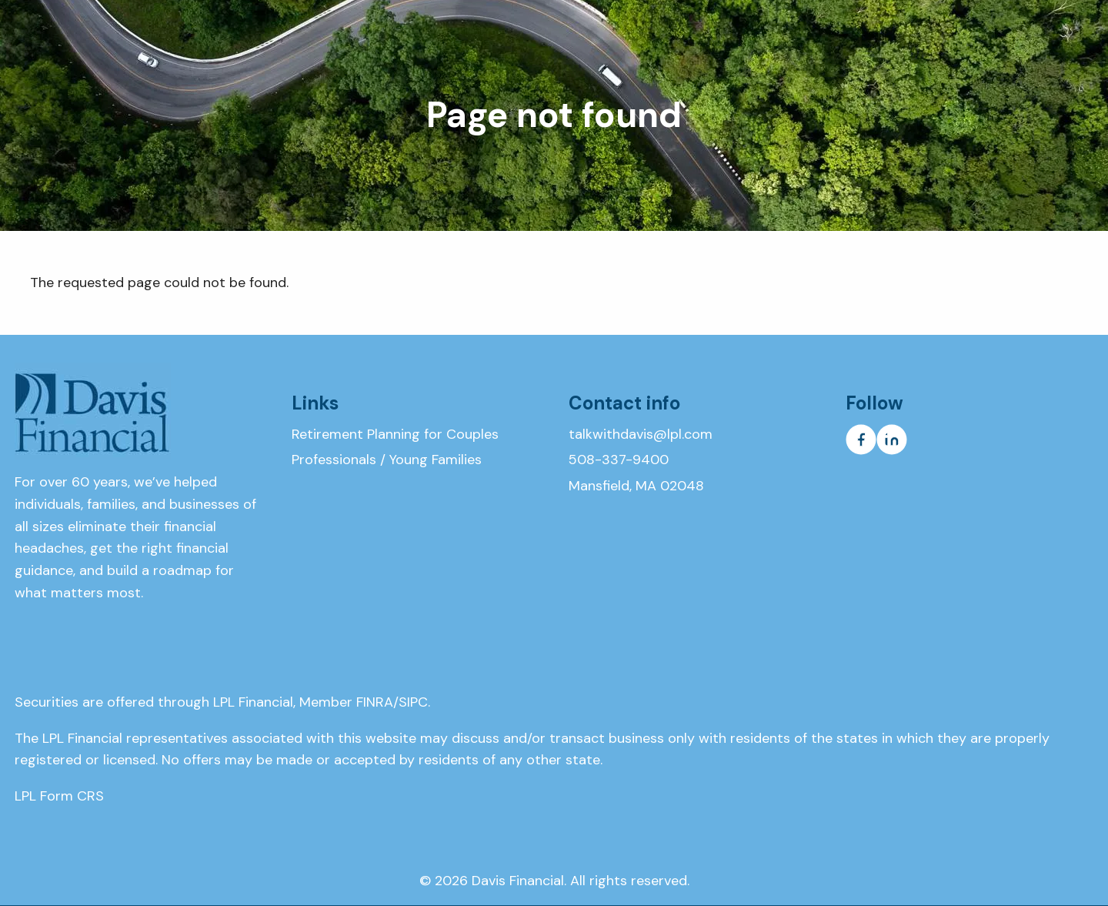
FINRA (374, 702)
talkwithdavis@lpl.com (641, 434)
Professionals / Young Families (387, 459)
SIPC (413, 702)
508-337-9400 (619, 459)
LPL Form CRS (59, 796)
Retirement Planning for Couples (395, 434)
